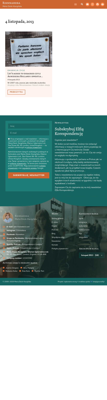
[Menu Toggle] (76, 4)
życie (22, 70)
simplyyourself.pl (98, 281)
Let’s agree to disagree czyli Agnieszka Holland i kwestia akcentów (24, 76)
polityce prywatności (34, 147)
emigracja (13, 70)
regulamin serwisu (29, 168)
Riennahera (11, 3)
